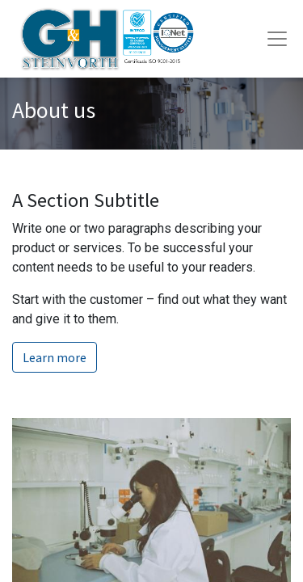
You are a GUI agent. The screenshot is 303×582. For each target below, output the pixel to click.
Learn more (54, 357)
